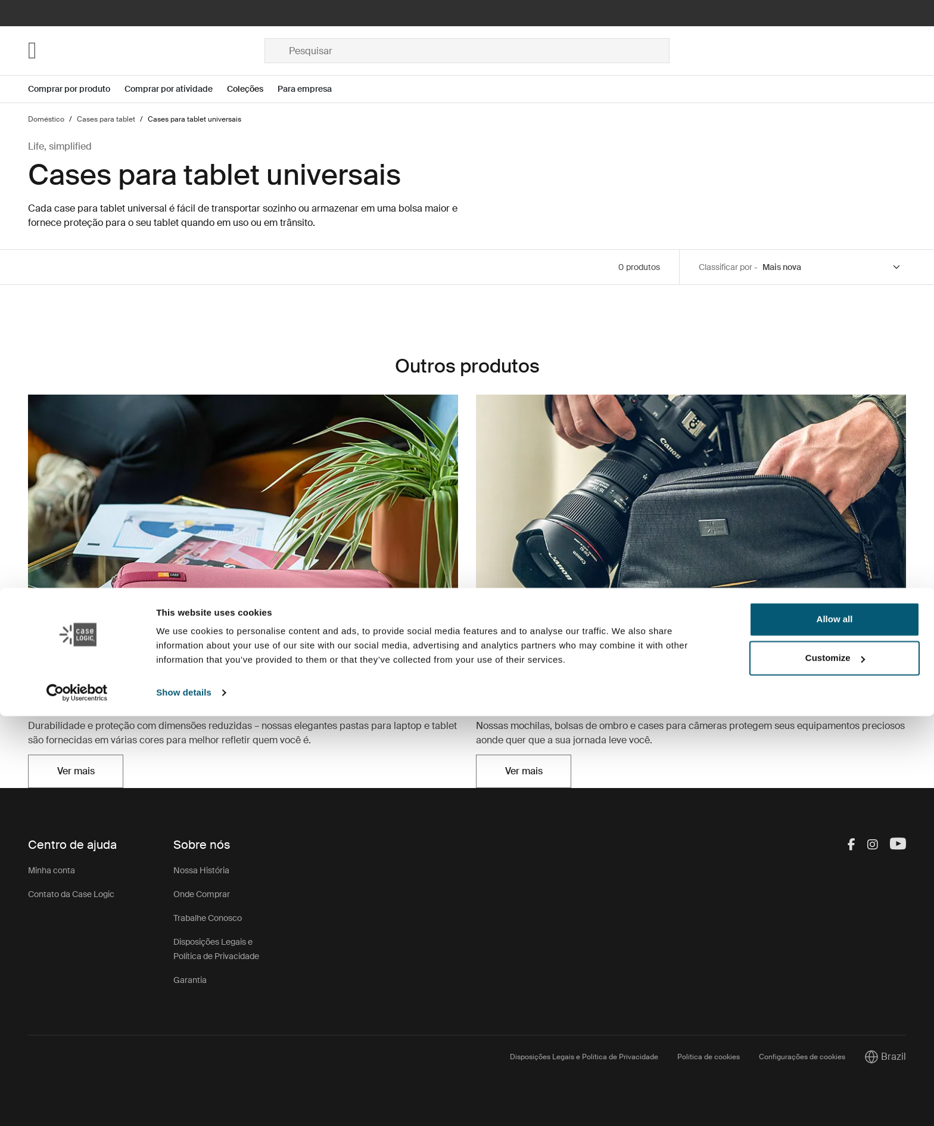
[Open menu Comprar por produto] (76, 89)
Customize (835, 1068)
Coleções (245, 88)
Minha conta (51, 870)
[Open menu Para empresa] (312, 89)
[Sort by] (832, 267)
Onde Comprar (201, 894)
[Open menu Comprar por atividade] (175, 89)
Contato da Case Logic (71, 894)
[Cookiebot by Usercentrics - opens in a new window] (77, 1103)
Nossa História (201, 870)
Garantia (190, 980)
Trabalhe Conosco (207, 918)
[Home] (146, 51)
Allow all (835, 1029)
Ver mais (76, 771)
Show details (183, 1102)
